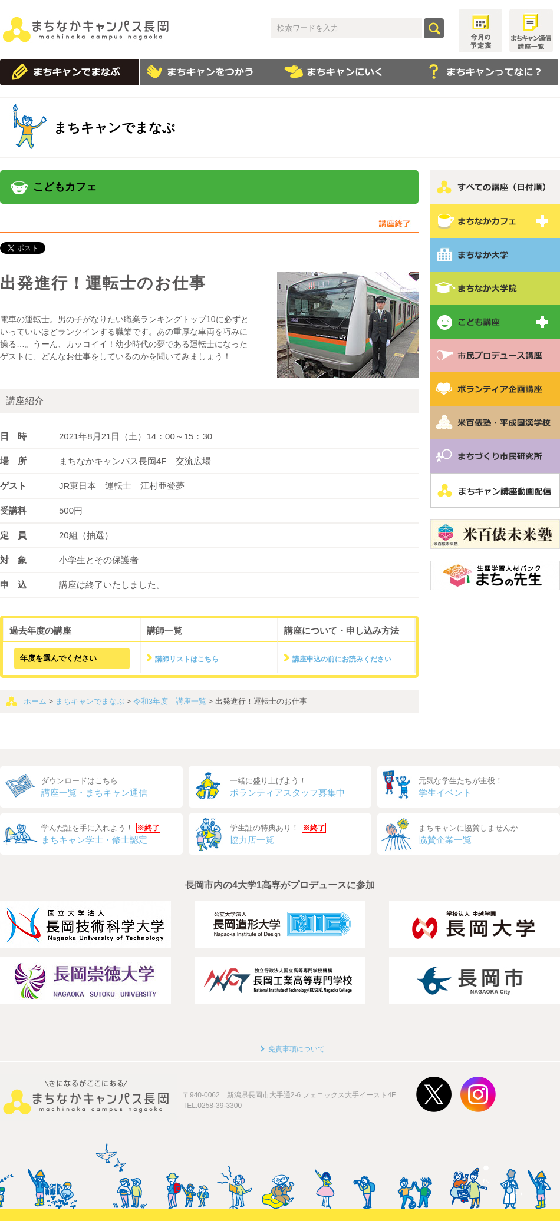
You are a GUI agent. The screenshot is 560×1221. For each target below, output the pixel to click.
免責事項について (296, 1049)
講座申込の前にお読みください (341, 659)
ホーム (35, 701)
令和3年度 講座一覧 (169, 701)
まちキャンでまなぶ (89, 701)
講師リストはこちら (187, 659)
